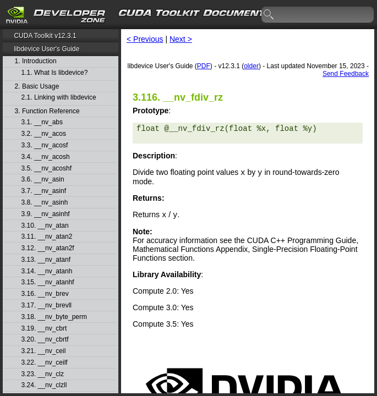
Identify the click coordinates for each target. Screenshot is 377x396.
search (269, 14)
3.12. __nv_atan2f (47, 248)
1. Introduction (36, 61)
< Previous (145, 39)
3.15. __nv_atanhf (47, 282)
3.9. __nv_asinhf (45, 214)
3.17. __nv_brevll (46, 305)
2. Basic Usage (37, 86)
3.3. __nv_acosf (44, 145)
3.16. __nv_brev (45, 294)
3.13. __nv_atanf (45, 259)
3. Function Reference (47, 111)
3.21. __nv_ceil (43, 351)
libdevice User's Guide (46, 49)
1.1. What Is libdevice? (54, 72)
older (251, 66)
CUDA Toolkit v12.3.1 (45, 36)
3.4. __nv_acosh (45, 157)
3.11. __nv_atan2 (47, 236)
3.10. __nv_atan (45, 225)
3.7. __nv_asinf (43, 191)
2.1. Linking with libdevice (58, 97)
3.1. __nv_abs (42, 122)
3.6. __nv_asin (42, 179)
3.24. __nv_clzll (44, 385)
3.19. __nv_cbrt (44, 328)
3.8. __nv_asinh (44, 202)
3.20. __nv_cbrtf (45, 339)
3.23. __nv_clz (42, 374)
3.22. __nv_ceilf (44, 362)
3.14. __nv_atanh (47, 271)
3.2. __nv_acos (43, 134)
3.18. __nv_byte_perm (54, 317)
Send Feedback (346, 74)
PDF (203, 66)
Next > (181, 39)
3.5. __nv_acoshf (46, 168)
